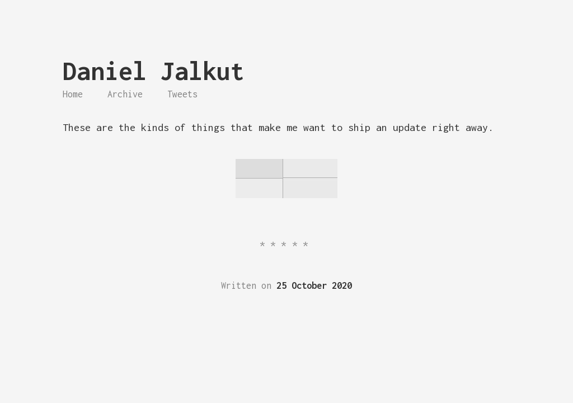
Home (73, 94)
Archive (125, 94)
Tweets (182, 94)
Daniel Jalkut (154, 71)
